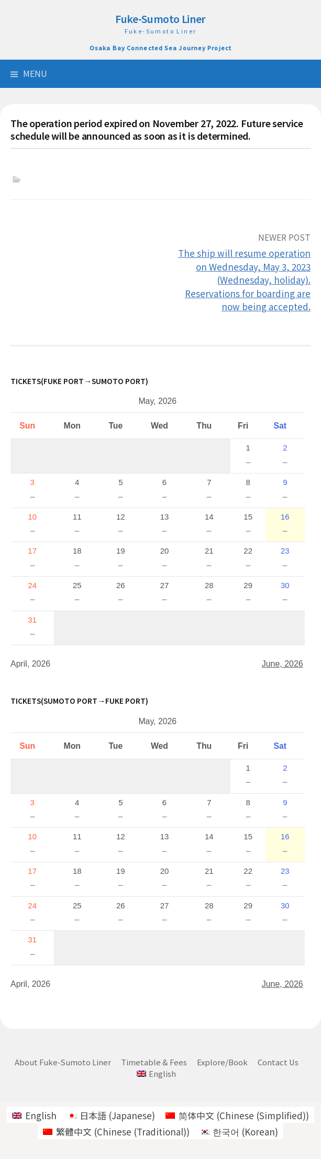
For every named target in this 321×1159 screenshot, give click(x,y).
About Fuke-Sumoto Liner (63, 1061)
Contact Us (278, 1061)
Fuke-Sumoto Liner (160, 19)
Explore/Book (222, 1061)
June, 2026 (282, 663)
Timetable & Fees (154, 1061)
